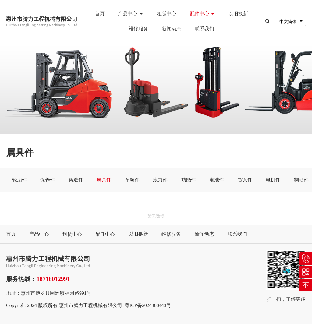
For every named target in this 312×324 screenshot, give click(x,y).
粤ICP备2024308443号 (148, 305)
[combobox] (291, 21)
